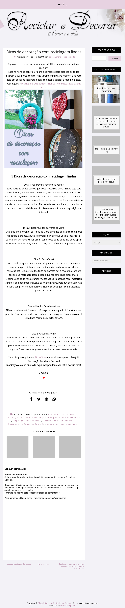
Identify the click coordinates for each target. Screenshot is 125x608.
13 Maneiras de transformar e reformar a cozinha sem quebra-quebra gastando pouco (106, 213)
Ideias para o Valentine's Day (106, 150)
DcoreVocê (41, 357)
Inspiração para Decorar (27, 420)
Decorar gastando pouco (46, 417)
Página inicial (43, 564)
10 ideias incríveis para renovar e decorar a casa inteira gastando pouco (106, 122)
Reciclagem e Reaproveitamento (26, 424)
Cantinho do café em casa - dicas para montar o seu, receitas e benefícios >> (71, 566)
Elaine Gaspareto (68, 605)
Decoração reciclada (18, 417)
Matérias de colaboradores (58, 420)
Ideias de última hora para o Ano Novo (106, 180)
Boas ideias (69, 414)
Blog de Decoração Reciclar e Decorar (55, 603)
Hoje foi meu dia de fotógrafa (106, 89)
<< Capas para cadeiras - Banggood (17, 564)
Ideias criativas (71, 417)
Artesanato (54, 414)
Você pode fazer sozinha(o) (62, 424)
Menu (62, 4)
